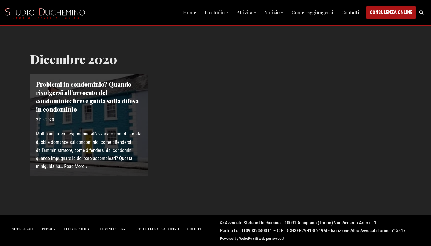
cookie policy (76, 229)
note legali (22, 229)
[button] (227, 12)
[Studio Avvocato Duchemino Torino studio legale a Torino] (46, 12)
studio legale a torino (157, 229)
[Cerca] (421, 12)
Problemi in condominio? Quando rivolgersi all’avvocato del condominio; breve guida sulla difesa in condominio (87, 96)
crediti (194, 229)
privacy (48, 229)
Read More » (75, 166)
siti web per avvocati (269, 238)
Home (189, 12)
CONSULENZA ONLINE (391, 12)
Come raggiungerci (312, 12)
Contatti (350, 12)
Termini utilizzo (113, 229)
